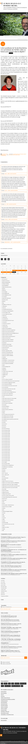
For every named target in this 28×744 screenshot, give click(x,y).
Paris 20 (3, 476)
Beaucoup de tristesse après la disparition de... (11, 635)
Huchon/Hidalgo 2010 (6, 366)
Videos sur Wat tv (4, 708)
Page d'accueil (24, 36)
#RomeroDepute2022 (6, 282)
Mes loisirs (4, 427)
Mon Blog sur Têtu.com (5, 711)
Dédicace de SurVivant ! (6, 337)
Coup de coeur (4, 325)
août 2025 (3, 592)
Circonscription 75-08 (6, 312)
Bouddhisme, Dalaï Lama (6, 304)
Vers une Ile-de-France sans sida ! (8, 524)
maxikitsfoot (3, 554)
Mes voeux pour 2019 (6, 450)
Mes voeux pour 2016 (6, 446)
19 (2, 272)
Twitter (3, 519)
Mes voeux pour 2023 (6, 455)
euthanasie (17, 683)
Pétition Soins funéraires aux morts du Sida (9, 487)
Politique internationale (6, 493)
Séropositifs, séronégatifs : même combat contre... (11, 627)
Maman (3, 411)
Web (3, 530)
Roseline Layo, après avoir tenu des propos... (18, 569)
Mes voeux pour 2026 (6, 460)
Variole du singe (5, 522)
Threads (3, 512)
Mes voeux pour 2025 (6, 458)
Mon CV (2, 694)
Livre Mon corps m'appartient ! (7, 393)
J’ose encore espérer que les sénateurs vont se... (17, 558)
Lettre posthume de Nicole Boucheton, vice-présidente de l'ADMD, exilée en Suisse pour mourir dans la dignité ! (14, 49)
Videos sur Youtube (4, 706)
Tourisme (4, 517)
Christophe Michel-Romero (7, 309)
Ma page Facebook (4, 705)
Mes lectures (4, 423)
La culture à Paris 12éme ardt (7, 371)
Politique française (5, 492)
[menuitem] (13, 36)
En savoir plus (3, 743)
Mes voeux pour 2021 (6, 452)
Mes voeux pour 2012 (6, 439)
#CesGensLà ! (4, 279)
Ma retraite (4, 404)
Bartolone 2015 (5, 299)
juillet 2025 (3, 594)
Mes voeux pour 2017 (6, 447)
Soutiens (3, 508)
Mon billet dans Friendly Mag (7, 466)
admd (16, 154)
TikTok (3, 516)
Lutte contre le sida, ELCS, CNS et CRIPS (9, 398)
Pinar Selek (4, 489)
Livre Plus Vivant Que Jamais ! (7, 395)
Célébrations (4, 306)
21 (10, 272)
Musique (3, 470)
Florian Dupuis (4, 569)
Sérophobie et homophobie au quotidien (8, 699)
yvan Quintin (3, 558)
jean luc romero (7, 685)
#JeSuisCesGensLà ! (6, 280)
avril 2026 (2, 580)
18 (25, 270)
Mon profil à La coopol (5, 713)
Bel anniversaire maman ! (22, 38)
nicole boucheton (12, 154)
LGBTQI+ (4, 376)
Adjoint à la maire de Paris (6, 287)
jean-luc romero (23, 683)
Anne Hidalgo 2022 (5, 293)
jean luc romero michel (16, 685)
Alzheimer (4, 290)
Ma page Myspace (4, 703)
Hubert (3, 365)
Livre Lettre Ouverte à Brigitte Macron (9, 392)
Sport (3, 509)
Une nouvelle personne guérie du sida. (9, 616)
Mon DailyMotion (4, 702)
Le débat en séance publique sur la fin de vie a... (17, 554)
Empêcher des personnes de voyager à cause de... (11, 623)
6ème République (5, 285)
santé (9, 683)
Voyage (3, 528)
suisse (19, 154)
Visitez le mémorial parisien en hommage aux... (11, 631)
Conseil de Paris (5, 318)
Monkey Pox (4, 468)
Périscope (4, 479)
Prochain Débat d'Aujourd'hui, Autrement (9, 497)
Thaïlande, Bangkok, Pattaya (7, 511)
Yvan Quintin (3, 537)
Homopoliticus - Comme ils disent (8, 360)
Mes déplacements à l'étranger (7, 415)
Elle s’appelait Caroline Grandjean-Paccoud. (18, 573)
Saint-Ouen (4, 500)
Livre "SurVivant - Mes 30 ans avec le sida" (9, 385)
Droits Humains (5, 349)
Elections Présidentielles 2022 (7, 352)
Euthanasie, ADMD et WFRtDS (7, 355)
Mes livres (3, 696)
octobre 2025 (3, 589)
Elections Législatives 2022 (7, 350)
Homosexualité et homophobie (7, 363)
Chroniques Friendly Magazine (7, 310)
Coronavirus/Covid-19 (6, 323)
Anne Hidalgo (4, 291)
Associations (4, 296)
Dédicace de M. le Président (7, 334)
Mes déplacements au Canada (7, 417)
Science (3, 503)
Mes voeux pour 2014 (6, 442)
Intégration (4, 369)
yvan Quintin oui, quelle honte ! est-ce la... (9, 549)
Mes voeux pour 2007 (6, 431)
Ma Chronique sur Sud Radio (7, 403)
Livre (3, 377)
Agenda (3, 288)
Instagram (4, 368)
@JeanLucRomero (4, 255)
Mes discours (4, 420)
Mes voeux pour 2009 (6, 435)
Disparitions (4, 342)
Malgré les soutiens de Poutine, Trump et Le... (17, 537)
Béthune (3, 301)
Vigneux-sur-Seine (5, 527)
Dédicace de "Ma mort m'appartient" (8, 330)
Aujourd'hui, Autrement (6, 298)
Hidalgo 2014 (4, 358)
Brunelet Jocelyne (4, 544)
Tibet (3, 514)
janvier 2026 (3, 585)
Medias (3, 412)
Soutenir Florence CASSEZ (7, 506)
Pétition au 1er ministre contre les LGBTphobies (10, 482)
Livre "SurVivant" (5, 387)
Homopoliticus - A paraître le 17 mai (7, 714)
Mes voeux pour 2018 (6, 449)
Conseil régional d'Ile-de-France (8, 320)
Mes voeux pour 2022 (6, 454)
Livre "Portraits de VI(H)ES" (7, 384)
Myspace (3, 471)
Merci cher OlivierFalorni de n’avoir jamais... (10, 619)
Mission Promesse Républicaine (8, 465)
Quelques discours (4, 700)
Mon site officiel (4, 693)
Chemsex (4, 307)
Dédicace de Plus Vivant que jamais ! (8, 336)
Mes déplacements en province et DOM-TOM (10, 419)
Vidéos (3, 525)
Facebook (4, 357)
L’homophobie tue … (5, 642)
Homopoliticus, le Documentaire (8, 361)
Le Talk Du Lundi (5, 372)
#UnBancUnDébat (5, 283)
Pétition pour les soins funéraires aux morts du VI (11, 485)
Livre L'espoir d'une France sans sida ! (9, 388)
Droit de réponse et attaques (7, 345)
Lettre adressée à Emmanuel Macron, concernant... (11, 646)
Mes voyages (4, 462)
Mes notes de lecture (6, 428)
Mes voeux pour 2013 (6, 441)
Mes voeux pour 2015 (6, 444)
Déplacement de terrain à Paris (7, 341)
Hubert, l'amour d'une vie (5, 697)
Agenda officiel (3, 691)
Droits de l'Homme (5, 347)
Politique (5, 683)
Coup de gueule (5, 326)
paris (22, 685)
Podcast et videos (5, 490)
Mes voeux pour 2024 (6, 457)
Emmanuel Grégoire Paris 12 (7, 353)
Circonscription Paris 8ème (7, 314)
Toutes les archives (4, 596)
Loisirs (3, 396)
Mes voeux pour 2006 (6, 430)
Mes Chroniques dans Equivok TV (8, 414)
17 (21, 270)
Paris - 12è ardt (5, 473)
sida (2, 683)
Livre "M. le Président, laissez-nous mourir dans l (10, 380)
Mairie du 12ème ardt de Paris (7, 409)
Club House (4, 315)
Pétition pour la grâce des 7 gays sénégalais (10, 484)
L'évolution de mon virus (6, 401)
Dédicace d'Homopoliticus (7, 328)
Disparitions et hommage (6, 344)
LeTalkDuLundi (4, 374)
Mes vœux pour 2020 (6, 463)
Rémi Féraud (4, 498)
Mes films (4, 422)
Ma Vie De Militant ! (5, 406)
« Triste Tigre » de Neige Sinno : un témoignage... (11, 639)
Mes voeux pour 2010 (6, 436)
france (2, 685)
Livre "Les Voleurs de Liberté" (7, 379)
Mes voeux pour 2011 (6, 438)
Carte (2, 599)
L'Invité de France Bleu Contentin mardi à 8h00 (13, 36)
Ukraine (3, 520)
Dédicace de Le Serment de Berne (8, 331)
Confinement (4, 317)
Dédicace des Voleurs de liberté (7, 339)
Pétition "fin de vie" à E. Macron (7, 481)
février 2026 (3, 583)
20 (6, 272)
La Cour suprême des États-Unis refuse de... (17, 562)
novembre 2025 (4, 588)
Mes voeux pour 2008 (6, 433)
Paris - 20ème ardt (5, 474)
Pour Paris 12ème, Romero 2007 (8, 495)
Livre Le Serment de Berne (7, 390)
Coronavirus (4, 322)
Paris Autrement (5, 477)
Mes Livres (4, 425)
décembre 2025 (4, 586)
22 (14, 272)
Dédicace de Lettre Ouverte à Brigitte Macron (10, 333)
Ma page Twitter (4, 709)
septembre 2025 (4, 591)
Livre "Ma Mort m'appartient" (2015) (8, 382)
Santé (5, 154)
